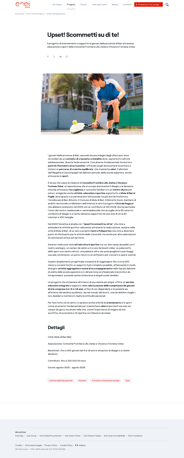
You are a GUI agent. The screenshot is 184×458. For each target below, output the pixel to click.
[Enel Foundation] (135, 436)
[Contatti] (127, 4)
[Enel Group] (31, 436)
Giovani (82, 380)
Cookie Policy (66, 445)
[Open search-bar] (167, 4)
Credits (18, 445)
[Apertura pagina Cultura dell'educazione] (55, 14)
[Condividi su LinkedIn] (60, 56)
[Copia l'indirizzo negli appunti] (67, 57)
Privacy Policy (51, 445)
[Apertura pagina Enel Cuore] (19, 14)
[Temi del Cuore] (99, 4)
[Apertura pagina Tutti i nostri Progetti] (35, 14)
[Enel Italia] (19, 436)
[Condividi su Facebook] (48, 56)
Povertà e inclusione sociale (105, 380)
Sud (127, 380)
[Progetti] (71, 4)
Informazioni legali (33, 445)
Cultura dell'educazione (60, 380)
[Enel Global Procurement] (50, 436)
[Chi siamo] (57, 4)
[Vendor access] (148, 4)
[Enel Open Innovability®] (114, 436)
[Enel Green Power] (72, 436)
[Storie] (83, 4)
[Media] (115, 4)
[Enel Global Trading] (92, 436)
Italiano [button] (80, 445)
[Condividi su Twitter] (54, 57)
